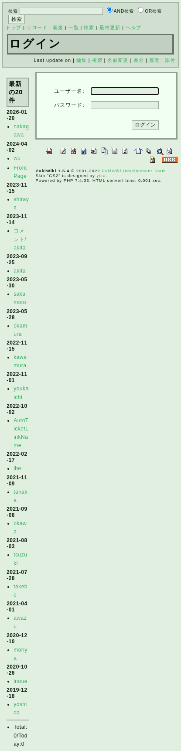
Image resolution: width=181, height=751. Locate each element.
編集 (81, 60)
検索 (89, 27)
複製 (97, 60)
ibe (17, 468)
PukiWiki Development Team (134, 170)
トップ (13, 27)
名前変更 (117, 60)
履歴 (154, 60)
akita (20, 271)
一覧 (73, 27)
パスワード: (69, 105)
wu (17, 158)
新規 (58, 27)
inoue (20, 681)
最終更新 (109, 27)
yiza (101, 175)
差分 (138, 60)
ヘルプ (133, 27)
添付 (170, 60)
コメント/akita (20, 239)
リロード (37, 27)
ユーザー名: (69, 91)
